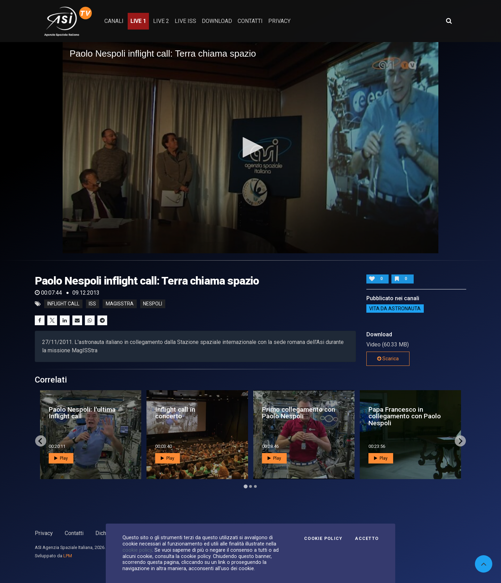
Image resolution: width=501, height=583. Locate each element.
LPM (67, 555)
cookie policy (137, 550)
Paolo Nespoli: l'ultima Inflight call (82, 412)
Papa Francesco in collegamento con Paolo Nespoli (404, 416)
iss (92, 304)
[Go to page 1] (245, 486)
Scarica (388, 358)
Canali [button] (114, 21)
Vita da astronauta (395, 308)
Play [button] (61, 458)
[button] (250, 147)
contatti (250, 21)
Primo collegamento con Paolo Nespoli (298, 412)
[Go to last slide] (40, 440)
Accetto (367, 538)
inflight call (63, 304)
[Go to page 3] (255, 486)
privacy (279, 21)
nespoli (152, 304)
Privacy (44, 533)
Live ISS (185, 21)
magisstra (120, 304)
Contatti (74, 533)
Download (217, 21)
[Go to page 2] (250, 486)
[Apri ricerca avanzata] (449, 21)
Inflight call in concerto (175, 412)
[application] (250, 147)
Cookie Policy (323, 538)
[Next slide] (460, 440)
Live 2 (161, 21)
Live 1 (138, 21)
